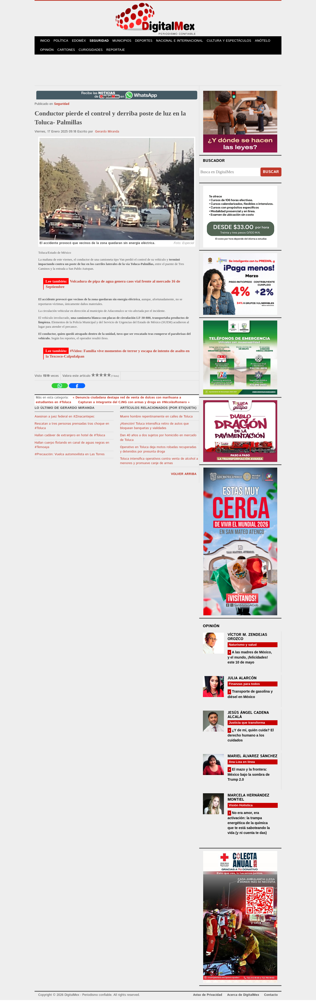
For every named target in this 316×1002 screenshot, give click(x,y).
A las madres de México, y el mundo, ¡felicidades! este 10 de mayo (250, 659)
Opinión (47, 51)
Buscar (271, 174)
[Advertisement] (158, 71)
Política (62, 41)
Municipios (125, 41)
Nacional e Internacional (183, 41)
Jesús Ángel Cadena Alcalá (248, 716)
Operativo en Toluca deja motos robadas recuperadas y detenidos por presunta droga (158, 451)
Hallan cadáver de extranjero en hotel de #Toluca (70, 437)
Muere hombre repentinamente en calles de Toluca (156, 418)
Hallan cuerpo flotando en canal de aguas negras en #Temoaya (72, 447)
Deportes (147, 41)
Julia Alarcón (242, 680)
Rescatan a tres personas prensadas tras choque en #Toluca (72, 428)
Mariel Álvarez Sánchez (252, 758)
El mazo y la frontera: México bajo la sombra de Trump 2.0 (249, 776)
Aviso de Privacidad (207, 997)
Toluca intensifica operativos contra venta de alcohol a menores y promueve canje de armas (159, 463)
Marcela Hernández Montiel (248, 799)
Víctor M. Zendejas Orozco (247, 638)
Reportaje (117, 51)
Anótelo (266, 41)
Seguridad (101, 41)
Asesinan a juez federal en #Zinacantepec (65, 418)
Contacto (271, 997)
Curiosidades (92, 51)
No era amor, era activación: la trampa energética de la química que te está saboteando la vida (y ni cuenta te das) (249, 825)
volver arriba (184, 476)
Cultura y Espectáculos (232, 41)
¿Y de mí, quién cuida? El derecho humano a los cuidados (251, 737)
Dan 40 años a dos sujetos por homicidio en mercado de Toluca (158, 439)
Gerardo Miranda (107, 133)
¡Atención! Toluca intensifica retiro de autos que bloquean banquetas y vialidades (154, 428)
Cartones (67, 51)
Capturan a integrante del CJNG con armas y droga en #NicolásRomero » (134, 404)
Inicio (45, 41)
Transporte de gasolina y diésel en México (250, 695)
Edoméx (80, 41)
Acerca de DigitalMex (243, 997)
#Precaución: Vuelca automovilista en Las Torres (69, 456)
